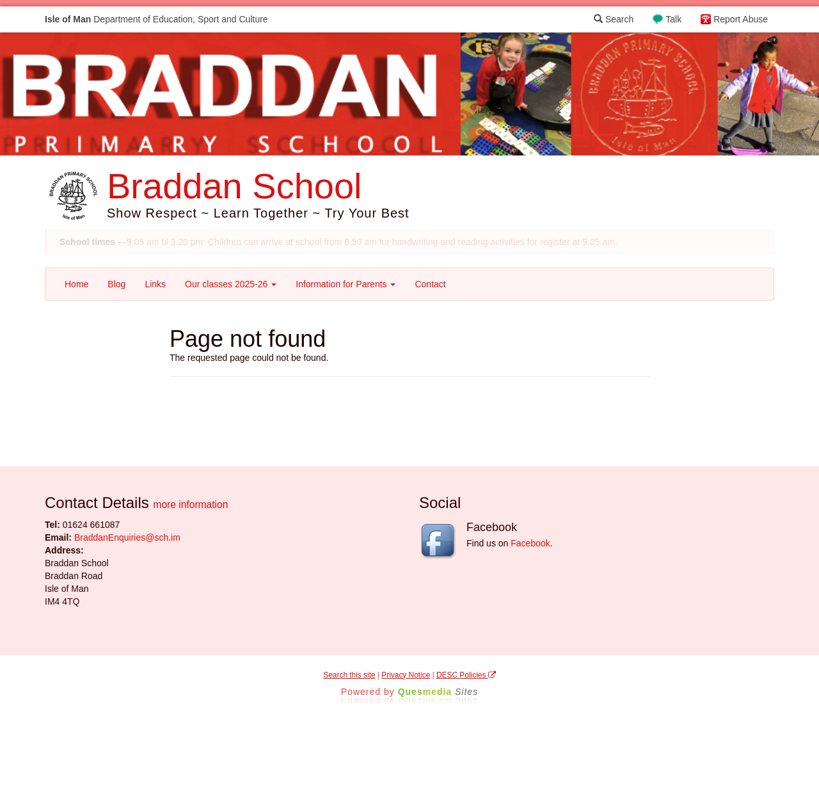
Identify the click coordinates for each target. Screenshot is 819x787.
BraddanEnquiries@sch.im (127, 537)
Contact (430, 284)
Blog (116, 284)
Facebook (530, 543)
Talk (673, 19)
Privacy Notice (405, 675)
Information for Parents (345, 284)
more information (190, 504)
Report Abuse (740, 19)
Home (76, 284)
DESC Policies (466, 675)
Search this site (349, 675)
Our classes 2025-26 (230, 284)
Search (613, 19)
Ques (438, 692)
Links (155, 284)
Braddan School (234, 186)
